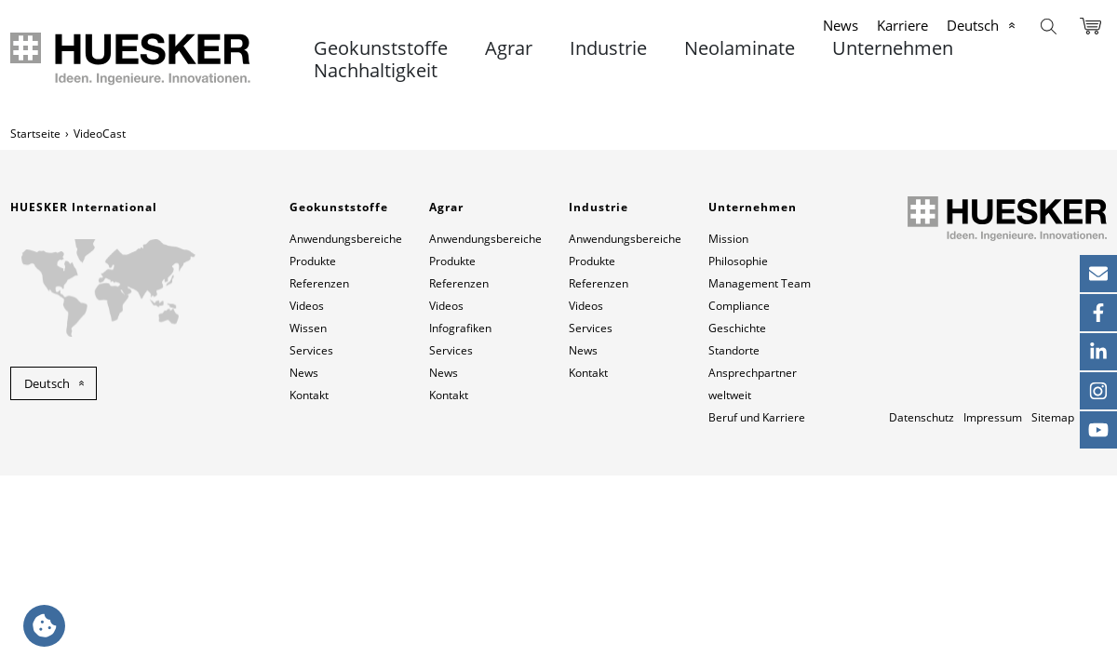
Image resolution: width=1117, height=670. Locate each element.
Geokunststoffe (381, 48)
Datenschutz (921, 417)
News (840, 25)
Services (311, 350)
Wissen (308, 328)
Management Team (759, 283)
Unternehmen (892, 48)
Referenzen (319, 283)
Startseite (35, 133)
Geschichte (737, 328)
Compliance (739, 306)
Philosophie (738, 261)
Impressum (992, 417)
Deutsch (973, 25)
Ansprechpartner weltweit (752, 384)
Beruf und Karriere (756, 417)
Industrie (608, 48)
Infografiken (460, 328)
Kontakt (309, 395)
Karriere (902, 25)
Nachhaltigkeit (375, 71)
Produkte (312, 261)
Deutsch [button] (47, 383)
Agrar (508, 48)
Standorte (734, 350)
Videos (306, 306)
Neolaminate (739, 48)
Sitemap (1052, 417)
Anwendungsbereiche (345, 239)
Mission (728, 239)
